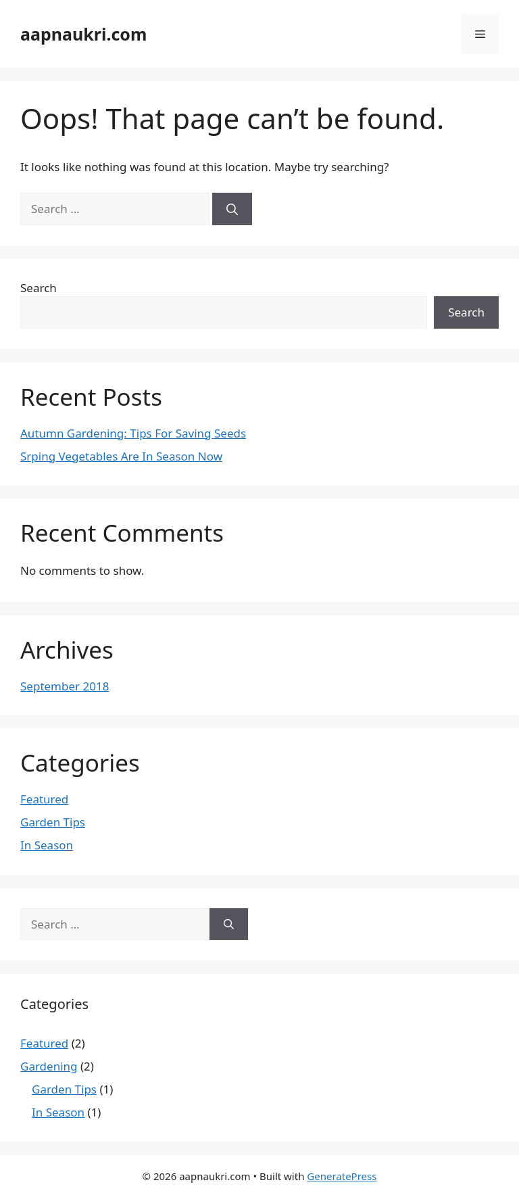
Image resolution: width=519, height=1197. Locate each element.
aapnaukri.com (83, 33)
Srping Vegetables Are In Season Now (121, 456)
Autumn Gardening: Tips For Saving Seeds (133, 433)
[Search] (232, 209)
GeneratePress (341, 1176)
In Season (46, 845)
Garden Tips (52, 822)
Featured (44, 799)
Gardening (49, 1066)
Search (38, 288)
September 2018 (64, 686)
